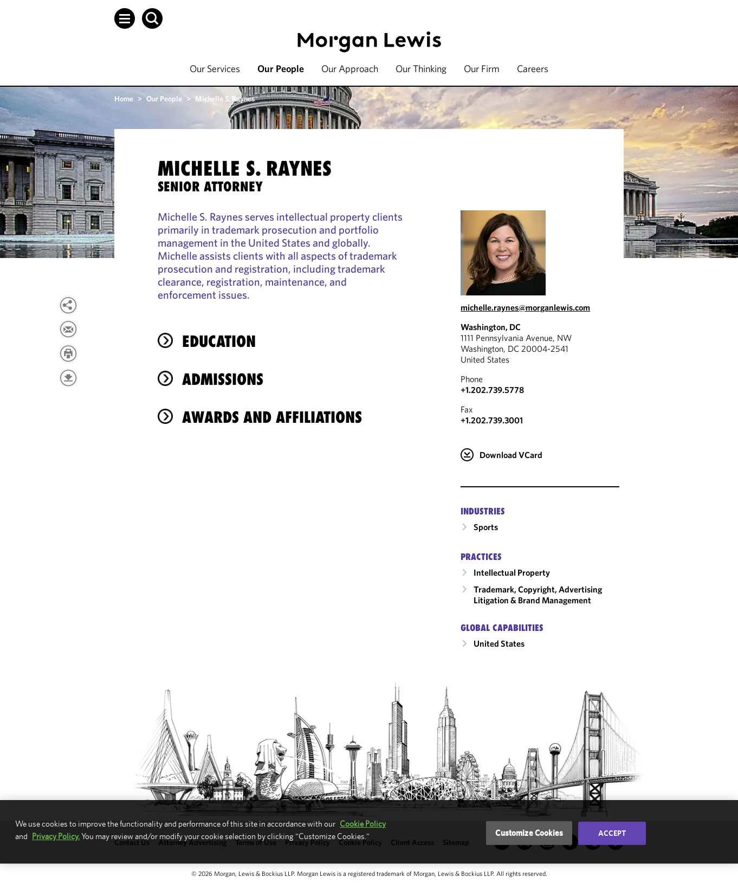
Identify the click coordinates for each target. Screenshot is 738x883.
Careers (532, 68)
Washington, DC (491, 326)
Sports (486, 526)
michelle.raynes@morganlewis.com (525, 307)
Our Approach (349, 68)
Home (123, 99)
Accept (612, 833)
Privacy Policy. (56, 836)
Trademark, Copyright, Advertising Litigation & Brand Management (538, 594)
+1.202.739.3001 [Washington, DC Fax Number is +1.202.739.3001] (492, 420)
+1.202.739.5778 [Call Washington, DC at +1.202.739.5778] (492, 389)
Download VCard (511, 454)
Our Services (215, 68)
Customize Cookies (529, 833)
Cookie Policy (363, 823)
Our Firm (482, 68)
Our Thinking (421, 68)
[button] (124, 18)
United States (499, 643)
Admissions (222, 379)
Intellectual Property (512, 572)
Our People (280, 68)
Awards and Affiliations (272, 417)
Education (219, 341)
